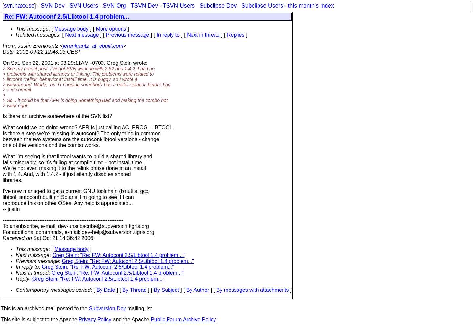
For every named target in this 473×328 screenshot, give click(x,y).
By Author (197, 290)
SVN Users (83, 5)
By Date (105, 290)
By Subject (166, 290)
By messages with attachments (252, 290)
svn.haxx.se (19, 5)
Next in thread (203, 35)
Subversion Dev (107, 308)
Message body (71, 29)
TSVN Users (179, 5)
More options (111, 29)
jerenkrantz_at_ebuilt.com (93, 46)
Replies (235, 35)
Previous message (127, 35)
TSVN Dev (144, 5)
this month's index (311, 5)
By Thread (135, 290)
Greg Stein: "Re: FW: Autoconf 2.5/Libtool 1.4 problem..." (118, 255)
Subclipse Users (262, 5)
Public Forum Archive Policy (183, 319)
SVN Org (114, 5)
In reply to (168, 35)
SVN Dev (52, 5)
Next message (82, 35)
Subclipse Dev (218, 5)
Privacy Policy (95, 319)
